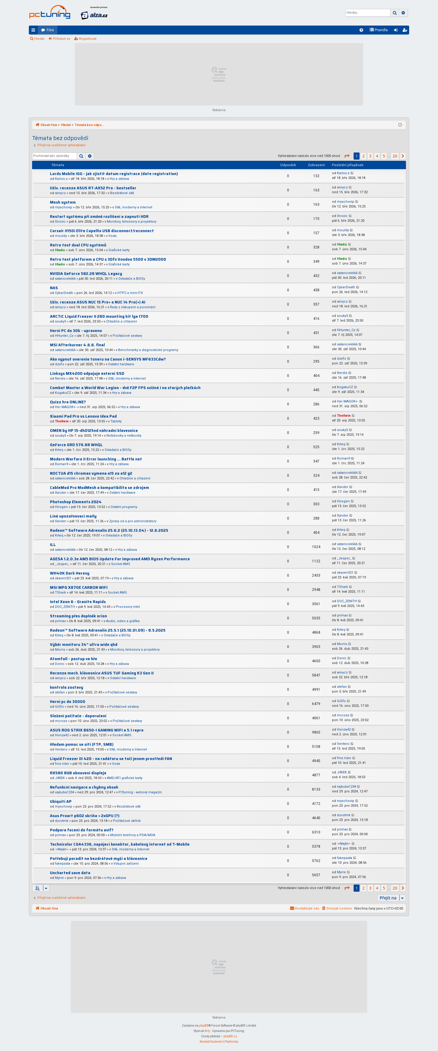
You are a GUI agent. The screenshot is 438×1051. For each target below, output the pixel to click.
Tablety (116, 421)
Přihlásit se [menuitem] (397, 31)
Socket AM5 (120, 564)
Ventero (61, 749)
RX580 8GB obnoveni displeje (78, 773)
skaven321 (63, 578)
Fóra (50, 30)
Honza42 (62, 735)
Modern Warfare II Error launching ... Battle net (96, 459)
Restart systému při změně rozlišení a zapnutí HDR (99, 216)
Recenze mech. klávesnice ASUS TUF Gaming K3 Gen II (102, 673)
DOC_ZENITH (65, 607)
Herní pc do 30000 (67, 701)
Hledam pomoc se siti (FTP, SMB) (82, 744)
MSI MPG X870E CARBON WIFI (79, 587)
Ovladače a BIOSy (131, 279)
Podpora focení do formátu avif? (82, 830)
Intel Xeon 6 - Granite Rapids (78, 602)
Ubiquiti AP (61, 801)
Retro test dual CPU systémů (78, 245)
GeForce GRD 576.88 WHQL (76, 445)
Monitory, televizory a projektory (131, 222)
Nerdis (60, 378)
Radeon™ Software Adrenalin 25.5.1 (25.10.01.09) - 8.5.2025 (108, 630)
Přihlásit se (61, 39)
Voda (112, 236)
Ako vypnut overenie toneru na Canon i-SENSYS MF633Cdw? (108, 359)
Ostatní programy (124, 507)
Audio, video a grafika (123, 621)
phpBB (204, 1025)
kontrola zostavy (66, 687)
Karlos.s (61, 179)
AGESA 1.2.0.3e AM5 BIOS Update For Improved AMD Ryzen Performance (120, 559)
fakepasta (62, 864)
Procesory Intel (128, 607)
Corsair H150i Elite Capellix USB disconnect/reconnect (102, 231)
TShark (60, 592)
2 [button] (363, 156)
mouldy (61, 236)
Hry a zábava (119, 179)
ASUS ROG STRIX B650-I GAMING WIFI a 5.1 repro (97, 730)
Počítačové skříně (127, 821)
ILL (53, 545)
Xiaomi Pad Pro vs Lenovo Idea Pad (83, 416)
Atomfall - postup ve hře (73, 659)
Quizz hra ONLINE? (68, 402)
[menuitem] (361, 30)
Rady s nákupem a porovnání (132, 307)
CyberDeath (64, 293)
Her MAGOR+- (65, 407)
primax (60, 621)
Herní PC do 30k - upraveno (76, 331)
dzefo (59, 364)
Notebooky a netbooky (123, 436)
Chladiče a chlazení (121, 321)
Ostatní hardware (121, 364)
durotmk (61, 821)
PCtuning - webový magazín (140, 792)
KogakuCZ (63, 393)
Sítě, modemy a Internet (133, 207)
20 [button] (395, 156)
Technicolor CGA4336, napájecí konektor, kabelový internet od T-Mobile (120, 844)
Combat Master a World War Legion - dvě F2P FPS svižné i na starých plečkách (125, 388)
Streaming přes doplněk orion (78, 616)
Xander (60, 493)
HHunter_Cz (64, 336)
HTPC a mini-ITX (130, 293)
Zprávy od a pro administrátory (132, 521)
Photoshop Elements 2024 (76, 502)
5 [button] (384, 156)
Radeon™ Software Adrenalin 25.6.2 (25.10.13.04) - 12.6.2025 (109, 530)
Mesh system (63, 202)
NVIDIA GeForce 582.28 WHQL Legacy (86, 273)
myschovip (63, 207)
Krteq (59, 450)
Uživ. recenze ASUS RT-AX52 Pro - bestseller (93, 188)
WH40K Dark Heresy (69, 573)
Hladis (60, 250)
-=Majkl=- (62, 849)
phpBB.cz (230, 1036)
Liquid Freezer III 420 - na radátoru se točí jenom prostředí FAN (111, 759)
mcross (61, 721)
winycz (60, 193)
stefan (60, 692)
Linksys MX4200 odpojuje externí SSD (87, 373)
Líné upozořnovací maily (73, 516)
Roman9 (61, 464)
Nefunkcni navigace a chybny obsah (84, 787)
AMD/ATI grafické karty (124, 778)
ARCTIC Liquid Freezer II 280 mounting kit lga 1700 (99, 316)
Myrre (59, 878)
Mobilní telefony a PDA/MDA (132, 835)
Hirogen (61, 507)
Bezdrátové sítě (122, 193)
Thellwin (62, 421)
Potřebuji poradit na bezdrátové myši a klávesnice (98, 858)
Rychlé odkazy (34, 31)
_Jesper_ (62, 564)
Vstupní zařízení (126, 864)
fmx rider (62, 764)
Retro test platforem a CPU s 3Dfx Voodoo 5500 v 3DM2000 (108, 259)
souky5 (60, 321)
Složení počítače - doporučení (78, 716)
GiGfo (59, 707)
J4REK (60, 778)
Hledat (39, 39)
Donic (59, 664)
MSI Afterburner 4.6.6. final (77, 345)
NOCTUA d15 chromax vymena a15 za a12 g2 (91, 473)
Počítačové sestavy (127, 336)
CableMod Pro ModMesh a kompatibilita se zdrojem (99, 487)
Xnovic (60, 222)
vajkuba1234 (64, 792)
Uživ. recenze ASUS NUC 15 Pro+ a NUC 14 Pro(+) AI (97, 302)
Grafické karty (119, 250)
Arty (207, 1031)
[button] (346, 156)
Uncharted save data (70, 873)
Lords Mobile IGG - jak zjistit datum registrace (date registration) (114, 174)
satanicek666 (65, 279)
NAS (54, 288)
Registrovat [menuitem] (406, 31)
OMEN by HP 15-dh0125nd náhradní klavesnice (94, 430)
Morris (60, 650)
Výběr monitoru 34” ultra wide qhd (83, 644)
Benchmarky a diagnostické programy (148, 350)
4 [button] (377, 156)
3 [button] (370, 156)
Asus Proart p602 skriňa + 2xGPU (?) (84, 816)
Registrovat (87, 39)
